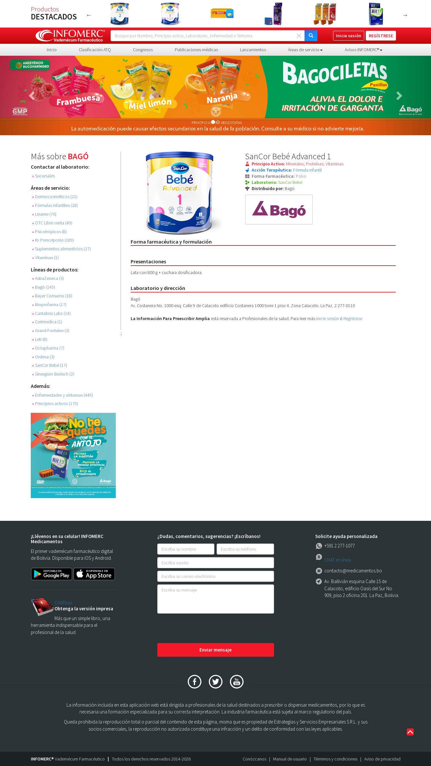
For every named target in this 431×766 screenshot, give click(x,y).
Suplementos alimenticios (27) (61, 249)
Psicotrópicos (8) (49, 231)
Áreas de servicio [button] (305, 50)
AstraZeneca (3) (48, 278)
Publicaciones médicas (196, 50)
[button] (32, 95)
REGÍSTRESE (381, 36)
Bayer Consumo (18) (52, 296)
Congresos (143, 50)
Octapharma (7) (48, 348)
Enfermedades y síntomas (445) (62, 395)
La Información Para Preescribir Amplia (170, 318)
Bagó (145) (43, 287)
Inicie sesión (327, 318)
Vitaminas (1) (45, 257)
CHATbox (63, 603)
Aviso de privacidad (382, 759)
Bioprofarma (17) (49, 304)
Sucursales (43, 176)
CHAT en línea (337, 560)
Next (405, 15)
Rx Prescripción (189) (53, 240)
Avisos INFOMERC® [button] (363, 50)
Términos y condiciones (335, 759)
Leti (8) (39, 339)
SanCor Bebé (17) (49, 365)
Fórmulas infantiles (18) (55, 205)
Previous (89, 15)
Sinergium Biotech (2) (53, 374)
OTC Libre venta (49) (52, 223)
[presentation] (206, 628)
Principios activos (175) (55, 403)
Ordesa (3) (43, 357)
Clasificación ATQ (95, 50)
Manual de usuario (290, 759)
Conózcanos (254, 759)
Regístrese (352, 318)
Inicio (52, 50)
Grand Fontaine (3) (50, 330)
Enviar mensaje (215, 650)
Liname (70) (44, 214)
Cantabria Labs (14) (51, 313)
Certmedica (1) (47, 322)
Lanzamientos (253, 50)
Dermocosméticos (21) (55, 196)
